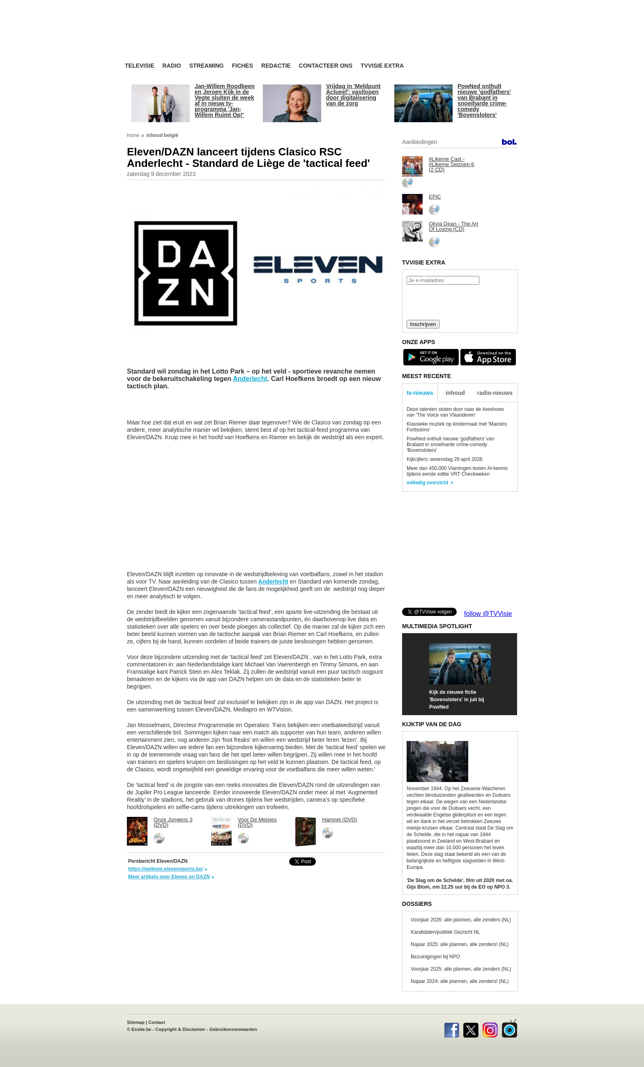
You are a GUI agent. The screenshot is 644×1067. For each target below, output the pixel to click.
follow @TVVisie (488, 613)
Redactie (276, 66)
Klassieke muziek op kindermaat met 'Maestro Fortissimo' (457, 427)
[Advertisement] (400, 38)
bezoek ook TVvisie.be (491, 6)
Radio (172, 66)
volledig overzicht (427, 483)
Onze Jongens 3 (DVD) (173, 822)
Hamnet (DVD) (339, 819)
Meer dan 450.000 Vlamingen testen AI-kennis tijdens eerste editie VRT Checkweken (457, 471)
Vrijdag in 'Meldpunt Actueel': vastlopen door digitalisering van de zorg (353, 94)
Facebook (451, 1028)
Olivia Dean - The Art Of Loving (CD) (453, 226)
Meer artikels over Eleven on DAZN (169, 877)
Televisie (139, 66)
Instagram (490, 1028)
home (133, 135)
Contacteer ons (325, 66)
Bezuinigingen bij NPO (435, 957)
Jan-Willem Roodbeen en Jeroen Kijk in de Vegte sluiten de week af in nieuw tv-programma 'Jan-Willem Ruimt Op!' (225, 100)
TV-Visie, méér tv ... (190, 37)
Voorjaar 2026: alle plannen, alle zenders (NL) (461, 920)
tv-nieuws (420, 393)
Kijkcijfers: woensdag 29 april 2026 (445, 459)
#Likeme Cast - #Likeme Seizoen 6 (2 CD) (451, 164)
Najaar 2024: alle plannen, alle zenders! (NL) (459, 981)
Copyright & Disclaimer (180, 1029)
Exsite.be (141, 1029)
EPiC (435, 197)
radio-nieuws (495, 393)
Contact (156, 1022)
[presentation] (460, 301)
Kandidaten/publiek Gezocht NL (445, 932)
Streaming (206, 66)
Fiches (242, 66)
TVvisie (509, 1028)
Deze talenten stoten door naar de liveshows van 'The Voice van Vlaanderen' (455, 412)
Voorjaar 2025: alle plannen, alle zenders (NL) (461, 969)
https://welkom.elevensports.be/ (165, 869)
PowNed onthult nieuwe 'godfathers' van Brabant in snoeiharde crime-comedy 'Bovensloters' (484, 100)
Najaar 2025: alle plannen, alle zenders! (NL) (459, 944)
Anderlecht (250, 378)
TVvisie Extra (382, 66)
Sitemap (136, 1022)
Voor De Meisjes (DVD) (257, 822)
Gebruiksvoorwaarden (233, 1029)
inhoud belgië (162, 135)
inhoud (455, 393)
